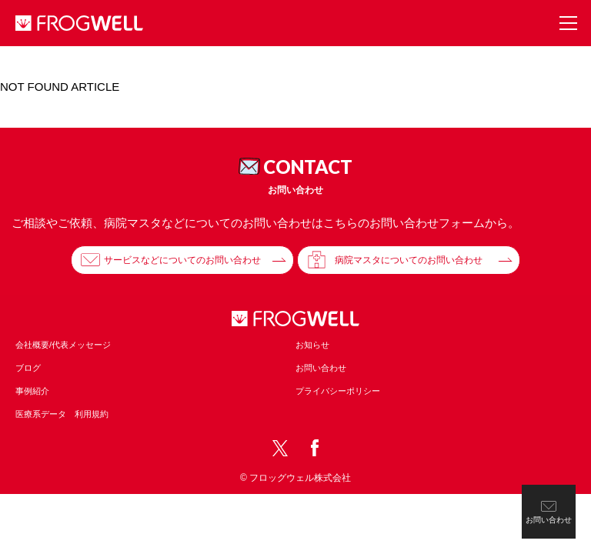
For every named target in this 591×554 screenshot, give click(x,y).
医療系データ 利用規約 (62, 414)
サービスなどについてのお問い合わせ (182, 260)
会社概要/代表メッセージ (63, 344)
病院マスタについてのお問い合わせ (408, 260)
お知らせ (312, 344)
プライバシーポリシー (338, 390)
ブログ (28, 367)
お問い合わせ (321, 367)
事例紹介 (32, 390)
